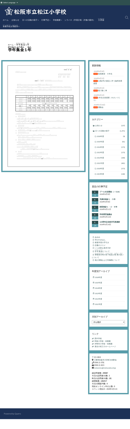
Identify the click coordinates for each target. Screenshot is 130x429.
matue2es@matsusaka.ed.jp (105, 374)
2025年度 (111, 144)
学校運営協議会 (106, 217)
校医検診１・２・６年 (108, 210)
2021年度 (111, 166)
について (103, 255)
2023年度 (111, 155)
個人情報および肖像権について (108, 265)
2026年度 (111, 138)
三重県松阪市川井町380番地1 (106, 365)
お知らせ (15, 20)
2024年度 (111, 149)
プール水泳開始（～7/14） (110, 195)
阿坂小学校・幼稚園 (103, 347)
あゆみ (98, 240)
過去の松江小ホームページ (106, 352)
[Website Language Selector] (10, 3)
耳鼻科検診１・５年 (108, 202)
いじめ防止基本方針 (103, 252)
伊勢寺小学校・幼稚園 (104, 349)
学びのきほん (100, 243)
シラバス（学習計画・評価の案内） (79, 20)
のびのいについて (108, 260)
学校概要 (57, 20)
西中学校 (98, 344)
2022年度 (111, 160)
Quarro (18, 414)
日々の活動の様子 (29, 20)
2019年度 (111, 177)
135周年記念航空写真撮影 (110, 225)
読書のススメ (100, 249)
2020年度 (111, 171)
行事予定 (45, 20)
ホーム (6, 20)
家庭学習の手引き (102, 246)
